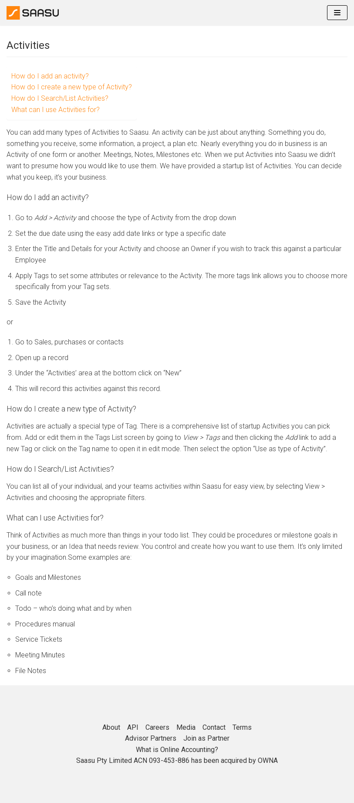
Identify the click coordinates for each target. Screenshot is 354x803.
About (111, 727)
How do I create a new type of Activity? (71, 87)
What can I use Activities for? (55, 109)
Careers (157, 727)
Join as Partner (206, 738)
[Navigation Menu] (337, 12)
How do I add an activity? (50, 76)
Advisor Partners (150, 738)
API (132, 727)
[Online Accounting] (33, 13)
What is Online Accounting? (177, 749)
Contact (214, 727)
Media (186, 727)
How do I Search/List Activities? (59, 98)
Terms (242, 727)
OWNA (268, 760)
